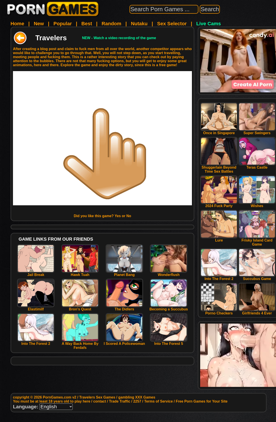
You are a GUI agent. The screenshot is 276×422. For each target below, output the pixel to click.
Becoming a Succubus (168, 307)
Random (111, 23)
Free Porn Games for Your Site (201, 401)
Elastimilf (36, 307)
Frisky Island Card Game (257, 240)
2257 (137, 401)
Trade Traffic (119, 401)
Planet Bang (124, 273)
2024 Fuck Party (219, 204)
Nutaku (139, 23)
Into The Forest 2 (36, 342)
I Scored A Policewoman (124, 342)
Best (86, 23)
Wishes (257, 204)
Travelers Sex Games (97, 397)
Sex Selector (172, 23)
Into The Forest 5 (168, 342)
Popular (62, 23)
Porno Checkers (219, 311)
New (39, 23)
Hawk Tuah (80, 273)
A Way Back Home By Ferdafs (80, 344)
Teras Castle (257, 165)
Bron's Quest (80, 307)
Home (17, 23)
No (128, 216)
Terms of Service (158, 401)
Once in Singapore (219, 131)
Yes (118, 216)
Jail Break (36, 273)
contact (99, 401)
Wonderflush (168, 273)
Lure (219, 238)
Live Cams (208, 23)
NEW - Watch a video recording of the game (119, 38)
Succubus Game (257, 277)
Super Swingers (257, 131)
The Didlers (124, 307)
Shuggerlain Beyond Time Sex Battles (219, 167)
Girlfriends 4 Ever (257, 311)
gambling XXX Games (136, 397)
